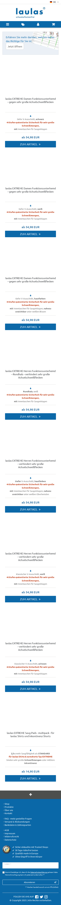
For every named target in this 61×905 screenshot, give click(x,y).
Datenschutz (9, 839)
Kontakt (7, 813)
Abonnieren (40, 882)
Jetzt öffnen (15, 46)
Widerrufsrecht (10, 836)
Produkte (8, 807)
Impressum (8, 833)
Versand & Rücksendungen (16, 821)
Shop (5, 803)
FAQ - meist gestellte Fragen (17, 818)
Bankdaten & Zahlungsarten (16, 825)
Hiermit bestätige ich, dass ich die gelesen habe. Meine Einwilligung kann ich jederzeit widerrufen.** (31, 873)
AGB (5, 830)
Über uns (7, 810)
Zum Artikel (30, 144)
